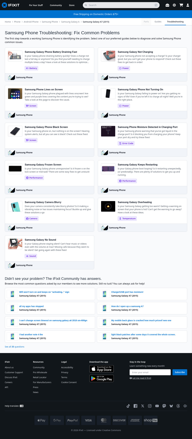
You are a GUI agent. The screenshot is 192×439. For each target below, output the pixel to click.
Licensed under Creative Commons (104, 430)
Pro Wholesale (40, 372)
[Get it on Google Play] (101, 378)
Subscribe (180, 372)
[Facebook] (134, 406)
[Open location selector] (174, 5)
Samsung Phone (50, 21)
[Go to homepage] (12, 5)
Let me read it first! (140, 378)
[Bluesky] (170, 406)
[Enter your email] (150, 372)
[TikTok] (127, 406)
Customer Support (14, 372)
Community (39, 367)
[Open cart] (181, 5)
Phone (17, 21)
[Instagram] (149, 406)
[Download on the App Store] (101, 368)
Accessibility (67, 367)
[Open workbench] (167, 5)
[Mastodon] (163, 406)
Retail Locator (39, 377)
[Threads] (177, 406)
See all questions (14, 346)
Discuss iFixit (11, 377)
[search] (121, 5)
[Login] (187, 5)
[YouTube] (156, 406)
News (35, 392)
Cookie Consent (69, 382)
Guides (157, 21)
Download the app (98, 361)
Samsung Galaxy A (70, 21)
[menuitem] (36, 5)
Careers (8, 382)
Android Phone (31, 21)
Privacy (64, 372)
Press (35, 387)
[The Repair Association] (184, 406)
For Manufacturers (42, 382)
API (6, 387)
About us (9, 367)
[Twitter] (142, 406)
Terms (64, 377)
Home (8, 21)
